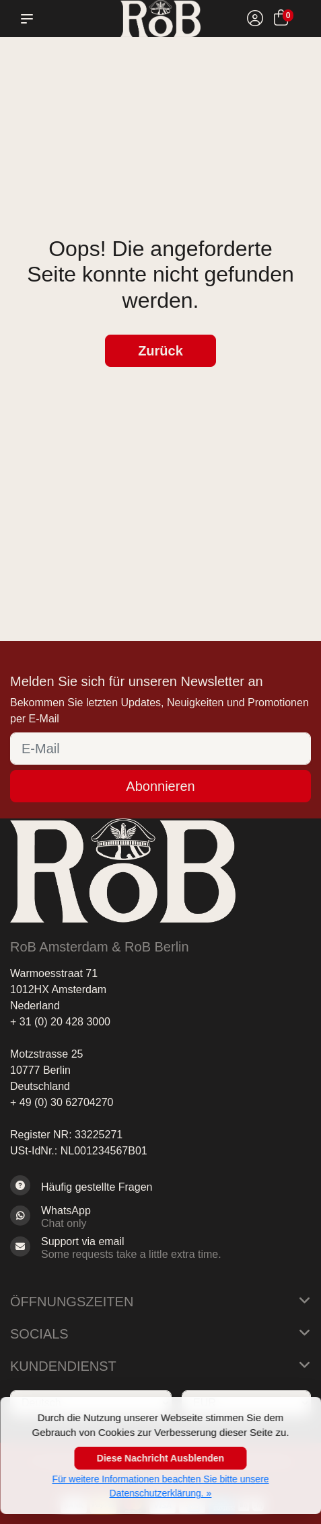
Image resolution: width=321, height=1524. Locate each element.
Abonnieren (160, 786)
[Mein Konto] (255, 19)
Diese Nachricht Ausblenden (160, 1458)
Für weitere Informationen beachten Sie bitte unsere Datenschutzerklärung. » (160, 1486)
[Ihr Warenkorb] (281, 19)
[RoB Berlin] (160, 18)
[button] (29, 18)
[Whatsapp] (160, 1217)
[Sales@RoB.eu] (160, 1248)
